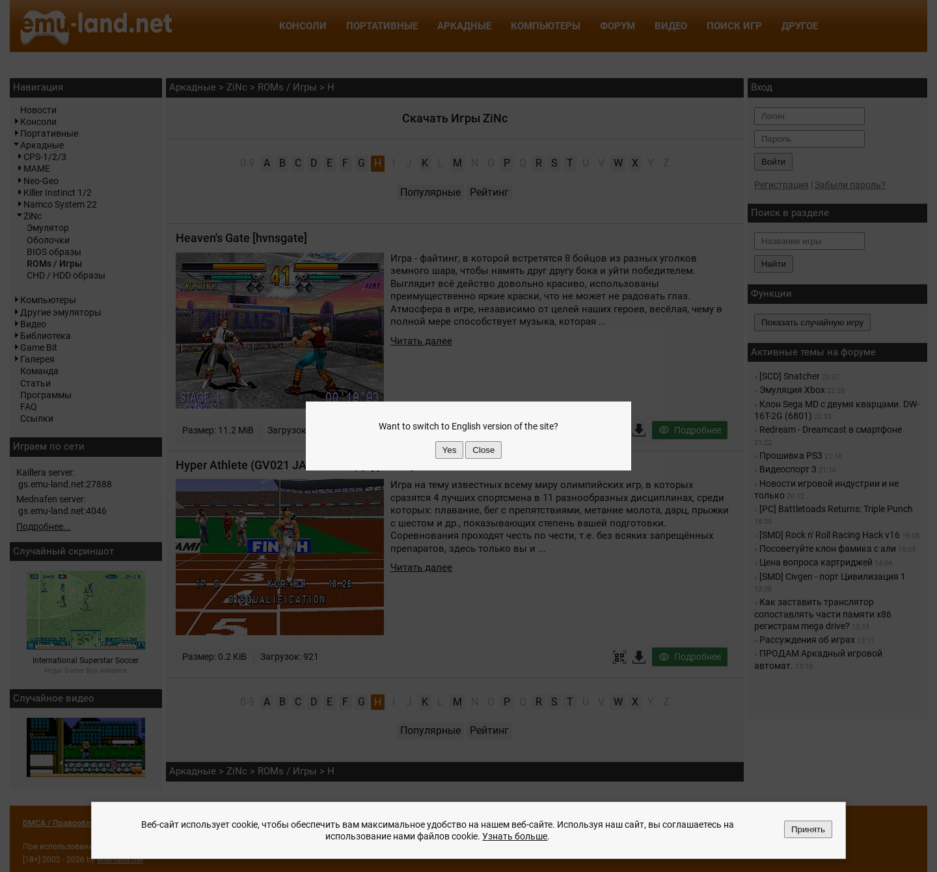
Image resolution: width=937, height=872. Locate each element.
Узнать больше (514, 836)
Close (483, 450)
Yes (449, 450)
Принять (808, 829)
